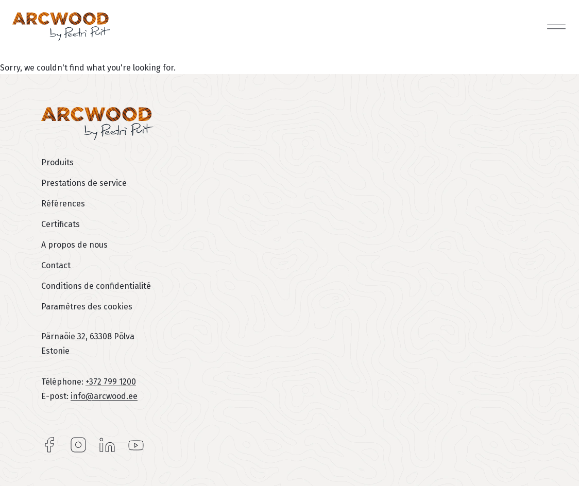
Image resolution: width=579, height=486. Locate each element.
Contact (56, 265)
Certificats (60, 224)
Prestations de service (84, 183)
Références (63, 204)
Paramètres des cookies (86, 306)
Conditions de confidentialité (96, 286)
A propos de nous (74, 245)
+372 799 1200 (111, 382)
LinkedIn (107, 445)
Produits (57, 162)
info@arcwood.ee (104, 396)
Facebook (49, 445)
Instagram (78, 445)
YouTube (136, 445)
